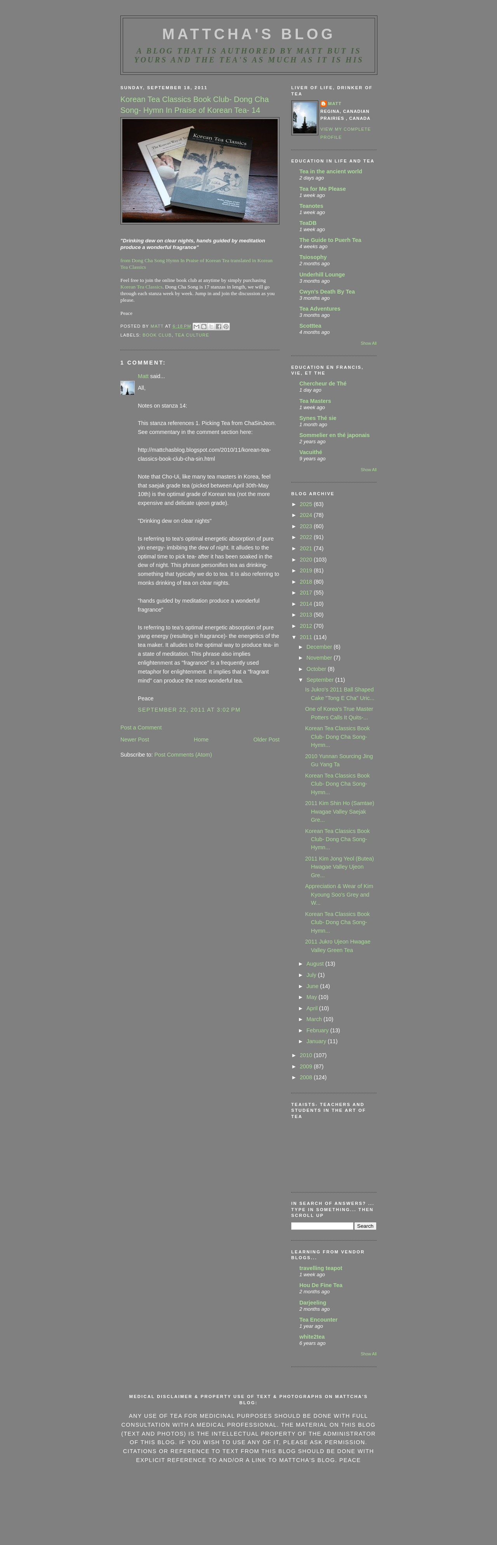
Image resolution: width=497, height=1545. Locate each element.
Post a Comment (141, 727)
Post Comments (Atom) (183, 755)
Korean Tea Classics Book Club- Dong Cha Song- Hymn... (337, 736)
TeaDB (307, 223)
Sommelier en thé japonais (334, 435)
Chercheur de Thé (323, 383)
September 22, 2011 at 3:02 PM (189, 710)
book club (157, 335)
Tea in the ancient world (330, 171)
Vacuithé (310, 452)
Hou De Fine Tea (320, 1285)
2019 (307, 570)
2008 (307, 1077)
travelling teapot (320, 1268)
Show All (369, 343)
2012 (307, 626)
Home (201, 739)
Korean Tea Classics (141, 287)
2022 (307, 537)
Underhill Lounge (322, 274)
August (315, 964)
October (317, 669)
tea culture (192, 335)
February (318, 1030)
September (320, 680)
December (320, 647)
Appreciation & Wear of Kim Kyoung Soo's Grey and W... (339, 894)
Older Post (266, 739)
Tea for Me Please (322, 189)
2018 (307, 582)
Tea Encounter (318, 1320)
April (312, 1008)
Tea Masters (315, 401)
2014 (307, 604)
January (317, 1041)
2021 (307, 548)
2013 (307, 615)
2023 (307, 526)
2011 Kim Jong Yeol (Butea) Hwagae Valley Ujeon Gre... (339, 866)
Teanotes (311, 206)
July (312, 975)
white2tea (312, 1337)
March (314, 1019)
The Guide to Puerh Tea (330, 240)
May (312, 997)
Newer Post (134, 739)
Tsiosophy (313, 257)
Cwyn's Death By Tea (327, 292)
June (313, 986)
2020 (307, 559)
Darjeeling (312, 1303)
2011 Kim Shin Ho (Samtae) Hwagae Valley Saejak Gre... (339, 811)
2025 (307, 504)
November (320, 658)
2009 (307, 1066)
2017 (307, 592)
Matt (143, 376)
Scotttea (310, 326)
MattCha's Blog (248, 34)
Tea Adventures (320, 309)
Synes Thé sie (317, 418)
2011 (307, 637)
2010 (307, 1055)
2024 (307, 515)
